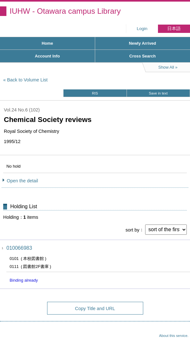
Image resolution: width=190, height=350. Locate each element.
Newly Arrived (142, 43)
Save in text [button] (158, 93)
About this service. (173, 336)
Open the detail (22, 180)
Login (142, 28)
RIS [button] (95, 93)
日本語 (174, 28)
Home (47, 43)
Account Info (47, 56)
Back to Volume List (27, 79)
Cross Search (142, 56)
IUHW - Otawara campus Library (65, 11)
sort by (132, 229)
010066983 (19, 248)
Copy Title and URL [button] (95, 308)
